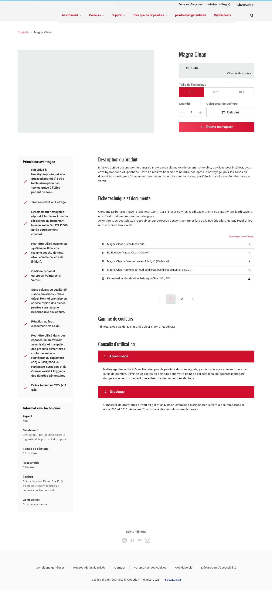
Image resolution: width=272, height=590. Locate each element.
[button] (249, 244)
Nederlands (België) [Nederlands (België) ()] (218, 4)
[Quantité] (191, 112)
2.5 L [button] (216, 92)
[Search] (251, 15)
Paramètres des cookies (150, 567)
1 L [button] (191, 92)
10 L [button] (242, 92)
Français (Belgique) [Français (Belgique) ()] (191, 4)
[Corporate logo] (245, 4)
